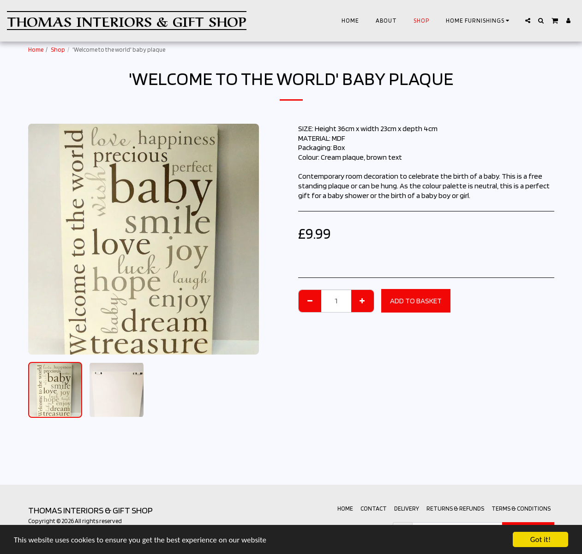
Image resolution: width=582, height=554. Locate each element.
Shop (58, 49)
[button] (479, 21)
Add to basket (416, 300)
